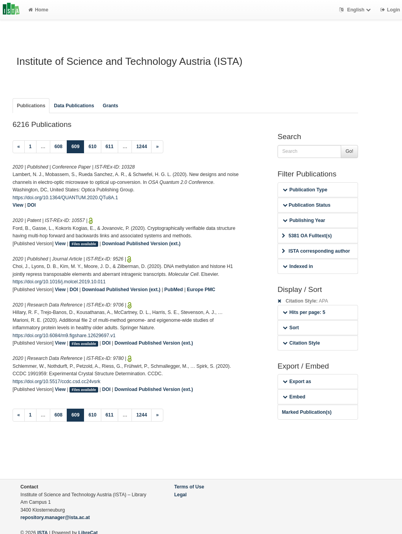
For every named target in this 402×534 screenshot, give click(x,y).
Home (38, 10)
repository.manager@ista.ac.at (55, 517)
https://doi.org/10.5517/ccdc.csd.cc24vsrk (56, 381)
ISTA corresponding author (316, 251)
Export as (297, 381)
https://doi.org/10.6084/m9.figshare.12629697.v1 (64, 335)
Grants (110, 105)
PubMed (173, 289)
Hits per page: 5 (304, 312)
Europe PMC (201, 289)
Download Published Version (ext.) (141, 243)
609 (77, 146)
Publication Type (305, 190)
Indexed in (298, 266)
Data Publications (74, 105)
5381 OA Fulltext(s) (307, 236)
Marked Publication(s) (307, 412)
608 (58, 146)
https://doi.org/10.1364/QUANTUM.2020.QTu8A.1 (65, 197)
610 (92, 146)
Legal (180, 494)
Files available (84, 244)
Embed (294, 397)
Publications (31, 105)
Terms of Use (189, 487)
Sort (291, 327)
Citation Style (301, 343)
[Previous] (19, 147)
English (356, 10)
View (18, 205)
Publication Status (307, 205)
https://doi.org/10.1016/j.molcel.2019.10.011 (59, 281)
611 (109, 146)
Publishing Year (304, 220)
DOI (31, 205)
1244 (141, 146)
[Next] (157, 147)
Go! (349, 151)
